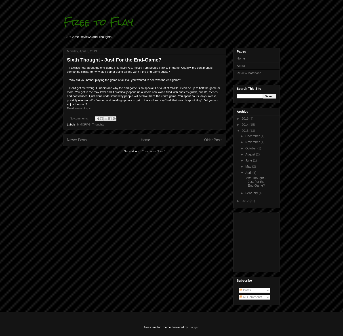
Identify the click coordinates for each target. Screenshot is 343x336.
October (251, 148)
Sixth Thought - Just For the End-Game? (114, 60)
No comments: (79, 118)
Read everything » (79, 108)
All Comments (251, 297)
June (249, 160)
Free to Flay (98, 22)
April (249, 172)
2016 (245, 118)
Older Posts (213, 140)
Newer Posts (77, 140)
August (250, 154)
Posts (245, 290)
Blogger (193, 327)
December (253, 136)
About (241, 66)
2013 (245, 130)
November (253, 142)
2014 (245, 124)
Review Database (249, 73)
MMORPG (83, 124)
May (248, 166)
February (252, 193)
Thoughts (98, 124)
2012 (245, 201)
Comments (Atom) (153, 151)
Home (145, 140)
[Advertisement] (250, 241)
